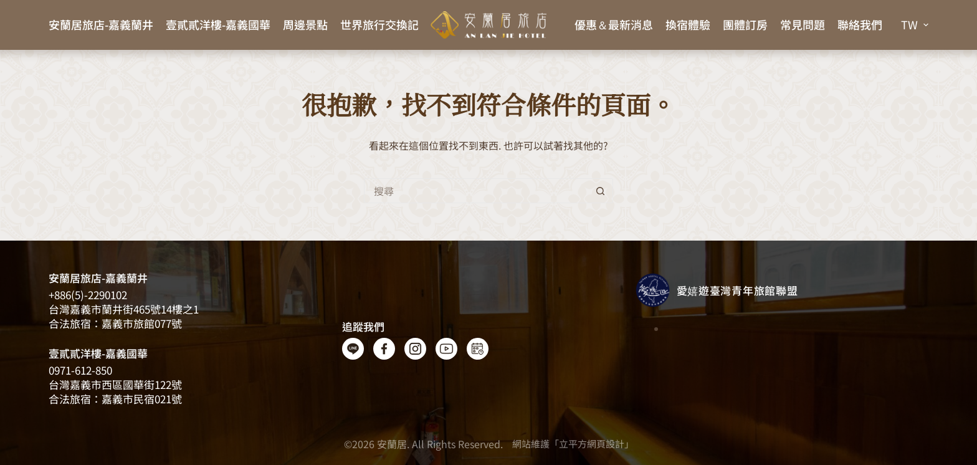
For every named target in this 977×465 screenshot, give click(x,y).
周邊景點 (305, 24)
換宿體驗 (687, 24)
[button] (914, 25)
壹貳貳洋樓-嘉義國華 (218, 24)
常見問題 (802, 24)
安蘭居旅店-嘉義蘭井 (101, 24)
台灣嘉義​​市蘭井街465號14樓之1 (124, 309)
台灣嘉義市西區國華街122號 (115, 384)
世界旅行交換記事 (385, 24)
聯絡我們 (859, 24)
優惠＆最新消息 (613, 24)
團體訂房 (745, 24)
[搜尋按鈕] (600, 190)
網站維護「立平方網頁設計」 (573, 443)
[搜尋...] (476, 190)
